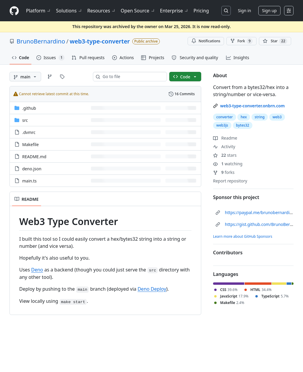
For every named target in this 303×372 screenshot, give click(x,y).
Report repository (230, 181)
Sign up (269, 10)
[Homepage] (14, 11)
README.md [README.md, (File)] (34, 156)
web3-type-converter (100, 41)
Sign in (244, 10)
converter (224, 116)
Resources (101, 10)
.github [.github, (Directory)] (29, 108)
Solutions (69, 10)
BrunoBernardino (41, 41)
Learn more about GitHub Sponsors (242, 236)
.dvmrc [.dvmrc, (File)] (29, 132)
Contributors (228, 252)
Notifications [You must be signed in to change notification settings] (205, 40)
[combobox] (132, 76)
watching (227, 163)
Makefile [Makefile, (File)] (30, 144)
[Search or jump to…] (226, 10)
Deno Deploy (152, 289)
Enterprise (174, 10)
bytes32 (242, 125)
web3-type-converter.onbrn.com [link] (252, 106)
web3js (222, 125)
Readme (225, 138)
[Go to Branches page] (49, 76)
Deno (37, 269)
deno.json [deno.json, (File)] (31, 169)
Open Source (138, 10)
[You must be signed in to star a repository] (275, 41)
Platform (38, 10)
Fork (241, 41)
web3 (277, 116)
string (260, 116)
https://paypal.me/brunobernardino (260, 212)
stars (224, 155)
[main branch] (25, 76)
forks (224, 172)
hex (244, 116)
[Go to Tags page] (62, 76)
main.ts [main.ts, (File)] (29, 181)
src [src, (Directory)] (25, 120)
